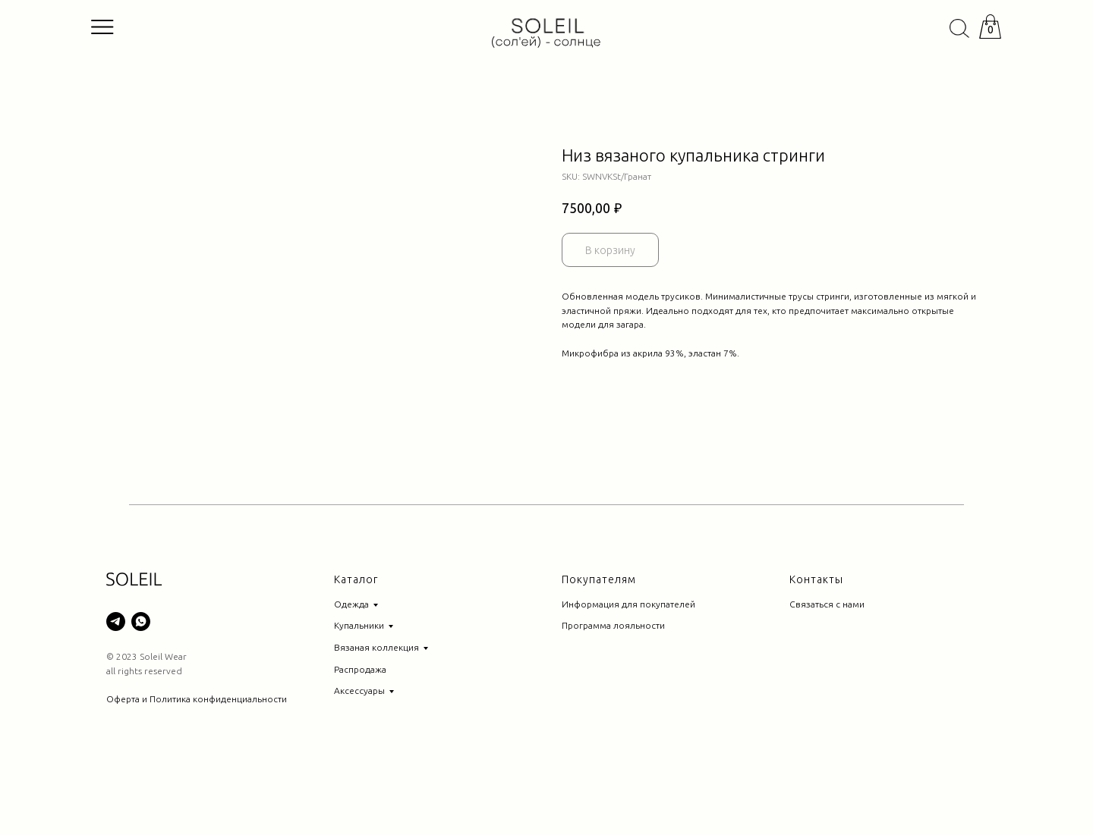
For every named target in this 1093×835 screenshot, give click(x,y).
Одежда (351, 665)
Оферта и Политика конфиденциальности (196, 759)
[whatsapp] (140, 682)
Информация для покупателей (628, 665)
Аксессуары (359, 751)
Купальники (359, 686)
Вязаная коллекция (376, 708)
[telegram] (115, 682)
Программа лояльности (613, 686)
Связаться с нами (827, 665)
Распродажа (360, 730)
